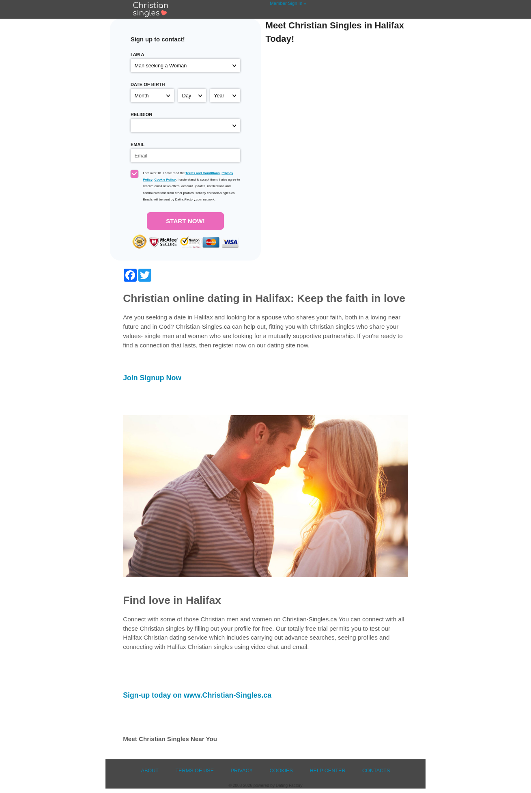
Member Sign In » (288, 3)
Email (137, 144)
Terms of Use (194, 771)
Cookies (281, 771)
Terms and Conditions (202, 173)
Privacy (242, 771)
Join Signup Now (152, 378)
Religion (141, 114)
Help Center (327, 771)
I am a (137, 54)
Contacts (376, 771)
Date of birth (148, 84)
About (150, 771)
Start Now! (185, 221)
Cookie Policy (165, 179)
